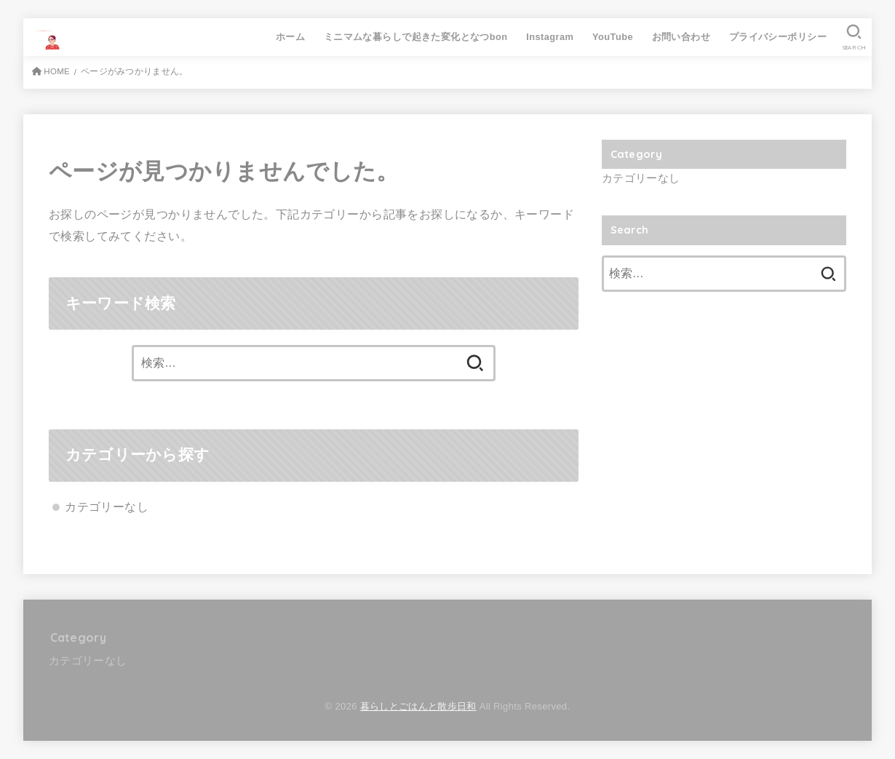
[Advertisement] (724, 420)
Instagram (549, 36)
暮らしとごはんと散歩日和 (418, 706)
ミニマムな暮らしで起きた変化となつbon (416, 36)
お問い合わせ (680, 36)
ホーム (290, 36)
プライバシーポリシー (778, 36)
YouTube (612, 36)
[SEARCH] (854, 37)
